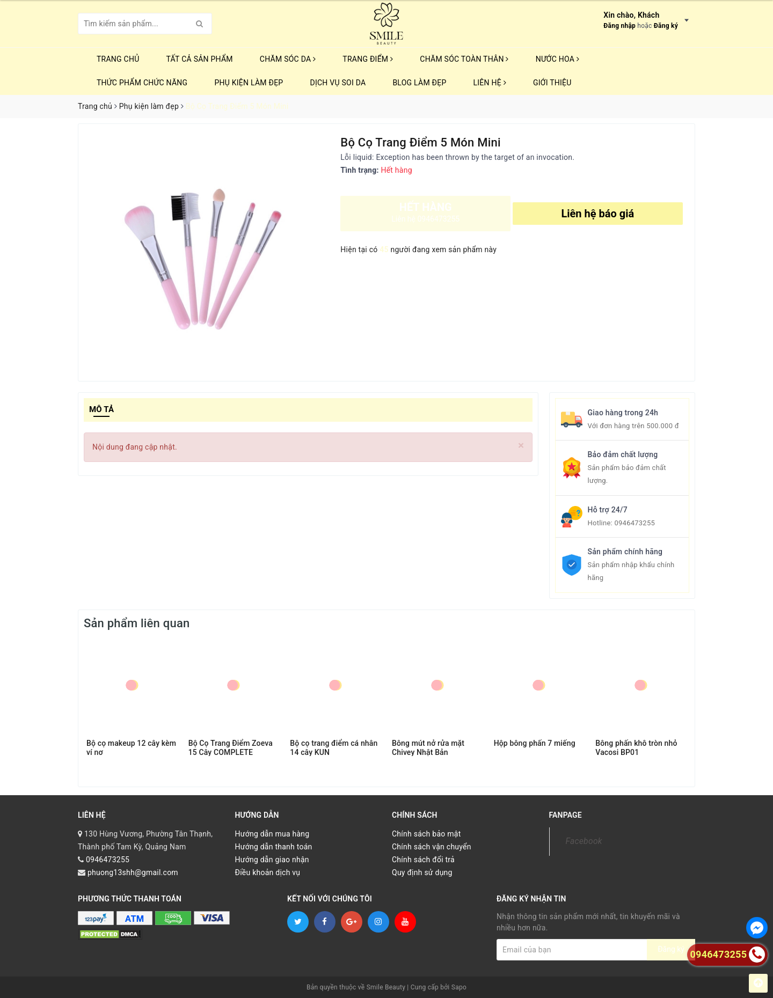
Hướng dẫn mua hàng (272, 834)
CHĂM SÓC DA (288, 59)
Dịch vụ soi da (338, 82)
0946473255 (634, 523)
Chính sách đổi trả (423, 859)
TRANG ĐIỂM (367, 59)
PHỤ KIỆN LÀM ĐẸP (248, 82)
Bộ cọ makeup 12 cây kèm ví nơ (131, 747)
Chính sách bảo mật (426, 834)
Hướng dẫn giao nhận (272, 859)
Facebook (584, 841)
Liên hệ (489, 82)
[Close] (521, 445)
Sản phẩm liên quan (136, 623)
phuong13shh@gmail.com (132, 872)
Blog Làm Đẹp (419, 82)
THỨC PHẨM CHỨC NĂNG (142, 82)
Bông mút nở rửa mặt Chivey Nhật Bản (428, 747)
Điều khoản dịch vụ (268, 872)
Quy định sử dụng (422, 872)
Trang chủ (118, 59)
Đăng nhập (619, 26)
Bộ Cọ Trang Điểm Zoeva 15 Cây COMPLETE (230, 747)
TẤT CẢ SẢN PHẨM (199, 59)
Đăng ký (666, 26)
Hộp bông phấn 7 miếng (534, 743)
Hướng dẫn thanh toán (273, 846)
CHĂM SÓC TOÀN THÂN (464, 59)
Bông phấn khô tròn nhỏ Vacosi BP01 (636, 747)
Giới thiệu (552, 82)
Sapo (458, 987)
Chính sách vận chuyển (431, 846)
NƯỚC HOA (558, 59)
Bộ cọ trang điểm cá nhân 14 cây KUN (333, 747)
